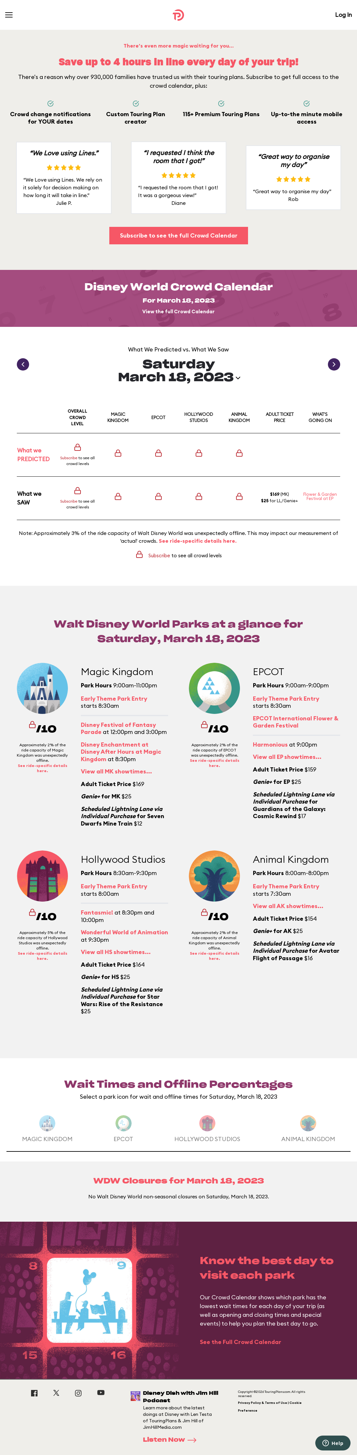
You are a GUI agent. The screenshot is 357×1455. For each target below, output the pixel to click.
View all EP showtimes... (287, 757)
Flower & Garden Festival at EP (320, 496)
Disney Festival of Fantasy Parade (118, 728)
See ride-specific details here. (198, 541)
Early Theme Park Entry (114, 698)
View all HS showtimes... (116, 952)
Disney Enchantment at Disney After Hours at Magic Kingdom (121, 752)
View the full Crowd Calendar (178, 311)
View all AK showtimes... (288, 906)
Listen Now (171, 1440)
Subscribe (68, 457)
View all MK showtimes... (116, 771)
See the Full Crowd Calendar (240, 1342)
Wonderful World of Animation (124, 932)
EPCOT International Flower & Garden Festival (296, 722)
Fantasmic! (97, 912)
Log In (343, 14)
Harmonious (270, 744)
